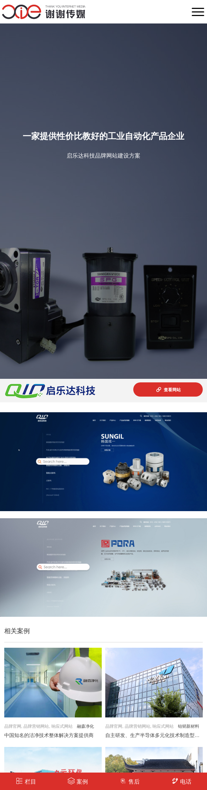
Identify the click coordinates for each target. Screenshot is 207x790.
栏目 (26, 781)
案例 (78, 781)
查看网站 (168, 389)
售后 (129, 781)
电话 (181, 781)
